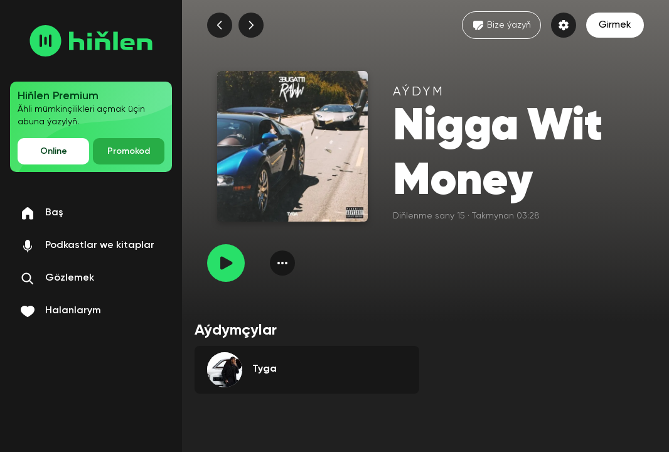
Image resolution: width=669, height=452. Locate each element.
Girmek (615, 25)
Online (53, 151)
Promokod (128, 151)
